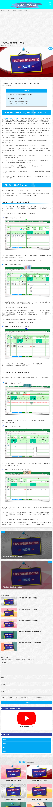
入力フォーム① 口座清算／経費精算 (18, 101)
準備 (5, 743)
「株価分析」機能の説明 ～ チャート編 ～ (29, 631)
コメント (3, 662)
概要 (9, 10)
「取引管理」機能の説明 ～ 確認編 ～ (28, 598)
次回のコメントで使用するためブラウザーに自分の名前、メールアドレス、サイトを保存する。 (22, 697)
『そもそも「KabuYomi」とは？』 (11, 118)
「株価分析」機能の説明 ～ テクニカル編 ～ (30, 642)
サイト (2, 691)
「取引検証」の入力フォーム (15, 98)
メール (3, 684)
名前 (2, 677)
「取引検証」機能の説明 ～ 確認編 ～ (28, 620)
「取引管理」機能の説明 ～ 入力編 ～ (28, 609)
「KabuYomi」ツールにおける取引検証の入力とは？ (20, 94)
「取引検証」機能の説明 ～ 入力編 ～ (20, 10)
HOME (4, 10)
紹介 (5, 747)
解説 (5, 751)
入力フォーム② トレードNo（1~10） (18, 103)
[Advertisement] (26, 28)
